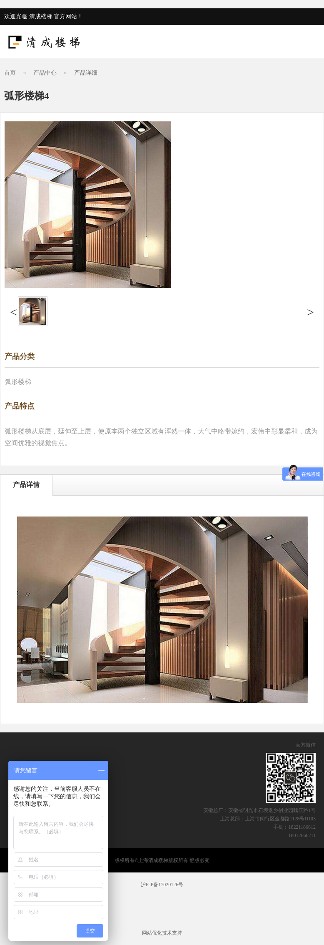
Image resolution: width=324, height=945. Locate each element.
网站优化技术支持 (162, 933)
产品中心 (45, 73)
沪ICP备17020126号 (162, 884)
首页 (10, 73)
